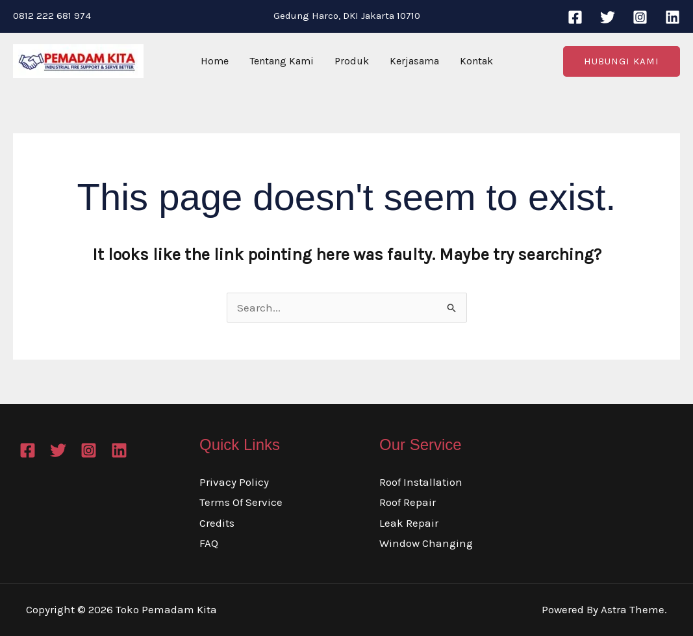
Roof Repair (407, 502)
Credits (216, 522)
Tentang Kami (281, 61)
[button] (621, 61)
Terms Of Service (241, 502)
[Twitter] (607, 17)
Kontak (476, 61)
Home (215, 61)
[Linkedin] (672, 17)
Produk (351, 61)
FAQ (208, 543)
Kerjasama (414, 61)
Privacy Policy (234, 481)
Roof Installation (420, 481)
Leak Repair (408, 522)
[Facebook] (575, 17)
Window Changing (426, 543)
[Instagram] (640, 17)
